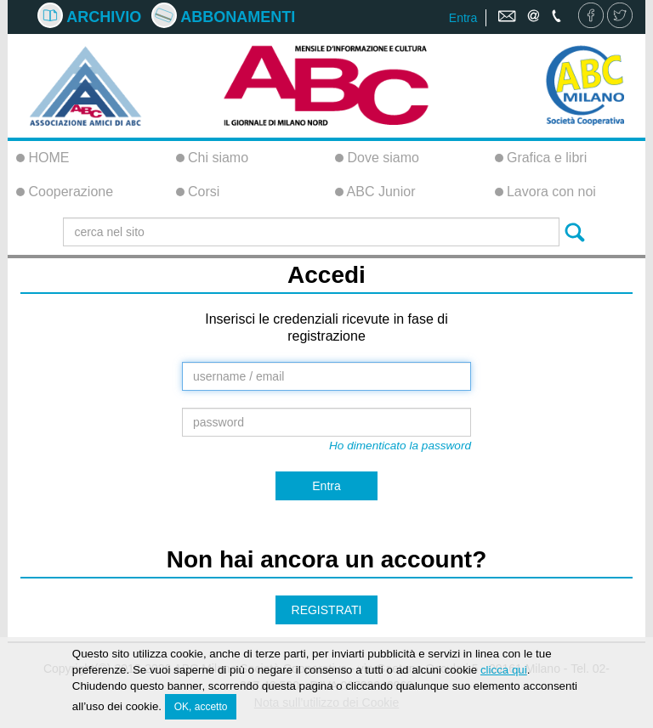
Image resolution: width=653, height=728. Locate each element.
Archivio (89, 16)
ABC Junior (375, 191)
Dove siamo (377, 157)
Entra (463, 18)
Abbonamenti (223, 16)
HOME (42, 157)
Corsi (198, 191)
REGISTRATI (327, 610)
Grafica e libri (541, 157)
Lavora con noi (545, 191)
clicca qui (503, 672)
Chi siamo (212, 157)
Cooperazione (64, 191)
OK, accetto (201, 709)
